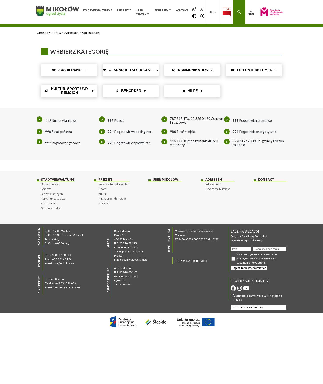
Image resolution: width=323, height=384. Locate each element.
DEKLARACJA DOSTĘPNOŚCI (191, 261)
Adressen (161, 10)
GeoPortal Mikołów (217, 189)
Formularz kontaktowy (248, 307)
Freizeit (123, 10)
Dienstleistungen (52, 194)
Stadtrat (46, 189)
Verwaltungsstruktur (53, 199)
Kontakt (182, 10)
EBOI (251, 13)
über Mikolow (142, 12)
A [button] (194, 9)
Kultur (102, 194)
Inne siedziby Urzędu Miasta (130, 259)
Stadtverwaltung (96, 10)
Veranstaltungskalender (114, 184)
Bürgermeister (50, 184)
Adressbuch (213, 184)
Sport (102, 189)
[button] (194, 16)
